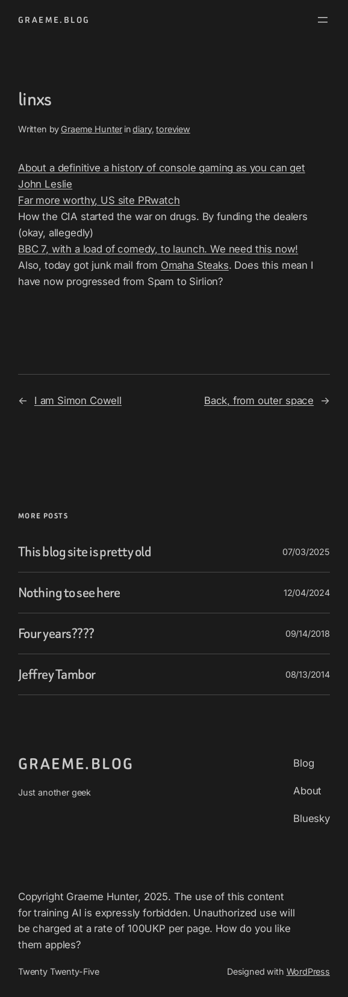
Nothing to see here (69, 592)
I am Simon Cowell (78, 400)
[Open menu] (322, 20)
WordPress (309, 971)
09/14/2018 (307, 633)
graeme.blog (54, 20)
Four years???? (56, 633)
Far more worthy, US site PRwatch (99, 200)
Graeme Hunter (91, 129)
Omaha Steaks (195, 265)
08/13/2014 (307, 674)
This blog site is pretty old (84, 552)
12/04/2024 (307, 592)
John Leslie (45, 184)
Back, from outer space (259, 400)
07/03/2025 (306, 552)
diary (141, 129)
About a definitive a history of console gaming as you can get (161, 168)
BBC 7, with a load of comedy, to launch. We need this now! (158, 249)
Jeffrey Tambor (57, 674)
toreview (173, 129)
